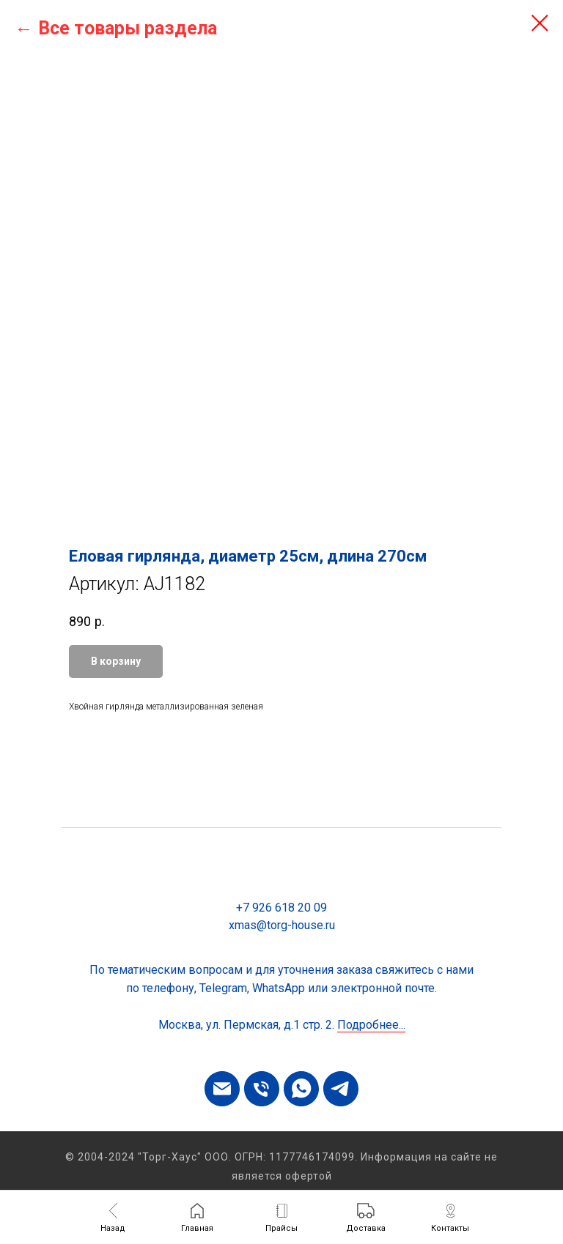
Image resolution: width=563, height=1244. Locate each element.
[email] (222, 1088)
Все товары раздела (127, 28)
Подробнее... (371, 1025)
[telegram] (340, 1088)
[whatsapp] (301, 1088)
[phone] (261, 1088)
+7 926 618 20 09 (281, 908)
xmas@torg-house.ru (282, 925)
